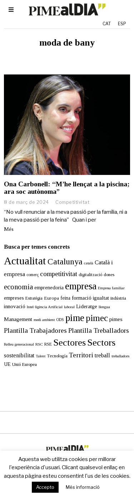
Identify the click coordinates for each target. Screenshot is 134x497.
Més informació (83, 487)
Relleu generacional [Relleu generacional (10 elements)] (19, 344)
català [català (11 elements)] (88, 263)
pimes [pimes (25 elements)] (116, 319)
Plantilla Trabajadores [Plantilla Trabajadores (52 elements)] (35, 330)
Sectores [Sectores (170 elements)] (69, 342)
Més (9, 229)
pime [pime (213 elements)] (74, 317)
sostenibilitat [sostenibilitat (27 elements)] (19, 355)
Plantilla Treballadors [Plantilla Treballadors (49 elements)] (98, 330)
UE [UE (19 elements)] (7, 364)
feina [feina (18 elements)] (65, 298)
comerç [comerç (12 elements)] (32, 275)
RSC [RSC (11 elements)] (39, 344)
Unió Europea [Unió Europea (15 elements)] (24, 364)
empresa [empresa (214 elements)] (80, 286)
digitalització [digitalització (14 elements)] (90, 274)
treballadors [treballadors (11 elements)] (120, 356)
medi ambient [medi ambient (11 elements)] (44, 319)
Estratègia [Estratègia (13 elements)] (34, 298)
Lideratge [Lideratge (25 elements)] (86, 306)
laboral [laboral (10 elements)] (69, 307)
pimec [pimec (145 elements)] (97, 318)
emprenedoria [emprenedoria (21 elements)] (49, 287)
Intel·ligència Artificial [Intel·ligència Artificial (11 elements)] (45, 307)
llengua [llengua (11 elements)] (104, 307)
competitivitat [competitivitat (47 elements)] (58, 274)
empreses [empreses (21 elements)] (14, 298)
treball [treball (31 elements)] (102, 355)
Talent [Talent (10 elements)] (40, 356)
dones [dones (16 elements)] (109, 274)
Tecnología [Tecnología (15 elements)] (57, 355)
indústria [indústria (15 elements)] (118, 298)
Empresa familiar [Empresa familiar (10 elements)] (111, 288)
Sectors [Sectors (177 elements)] (101, 342)
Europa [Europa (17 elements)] (51, 298)
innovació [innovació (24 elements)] (14, 306)
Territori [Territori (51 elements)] (81, 355)
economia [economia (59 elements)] (18, 287)
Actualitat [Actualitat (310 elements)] (25, 260)
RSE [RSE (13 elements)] (48, 344)
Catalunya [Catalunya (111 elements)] (65, 261)
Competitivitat (72, 202)
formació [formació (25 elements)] (81, 298)
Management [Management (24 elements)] (18, 319)
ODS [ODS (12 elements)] (60, 319)
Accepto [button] (45, 487)
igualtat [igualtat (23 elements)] (101, 298)
